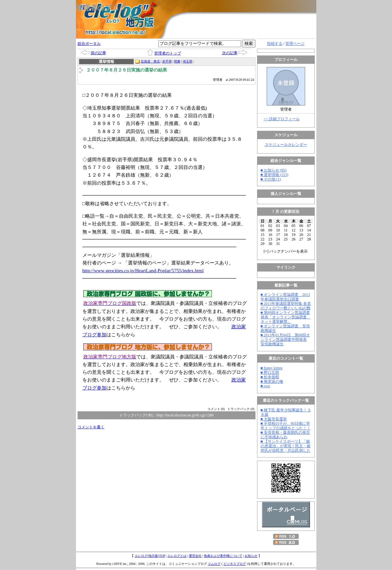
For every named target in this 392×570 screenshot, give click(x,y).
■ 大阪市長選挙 (274, 419)
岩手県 (167, 61)
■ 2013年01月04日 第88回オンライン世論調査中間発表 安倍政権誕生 (285, 339)
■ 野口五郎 (270, 372)
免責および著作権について (223, 555)
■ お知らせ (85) (274, 170)
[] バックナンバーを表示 (286, 251)
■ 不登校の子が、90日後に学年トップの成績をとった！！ (286, 425)
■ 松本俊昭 (270, 377)
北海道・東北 (150, 61)
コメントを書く (91, 427)
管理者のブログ (101, 8)
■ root (265, 386)
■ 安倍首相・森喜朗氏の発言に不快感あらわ (285, 434)
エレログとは (177, 555)
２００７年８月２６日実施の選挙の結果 (126, 70)
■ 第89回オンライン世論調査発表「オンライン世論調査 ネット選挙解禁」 (286, 317)
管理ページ (294, 43)
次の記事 (230, 53)
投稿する (274, 43)
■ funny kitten (272, 368)
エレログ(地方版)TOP (150, 555)
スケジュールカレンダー (286, 144)
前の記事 (98, 53)
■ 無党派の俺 (272, 381)
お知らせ (251, 555)
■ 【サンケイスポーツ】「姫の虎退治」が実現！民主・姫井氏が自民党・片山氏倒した (286, 446)
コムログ (214, 564)
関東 (177, 61)
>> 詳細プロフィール (282, 119)
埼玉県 (187, 61)
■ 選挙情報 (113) (274, 174)
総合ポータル (89, 43)
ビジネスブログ (234, 564)
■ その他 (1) (271, 179)
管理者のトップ (167, 53)
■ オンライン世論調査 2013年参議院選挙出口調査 (285, 296)
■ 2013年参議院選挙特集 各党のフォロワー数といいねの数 (286, 305)
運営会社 (195, 555)
